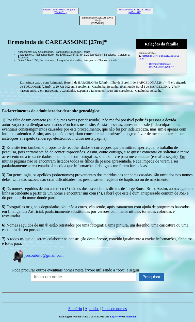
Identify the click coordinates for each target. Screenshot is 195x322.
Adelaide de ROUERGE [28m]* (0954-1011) (134, 11)
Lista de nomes (114, 309)
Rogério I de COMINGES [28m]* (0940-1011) (60, 11)
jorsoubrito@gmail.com (37, 255)
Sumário (75, 309)
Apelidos (92, 309)
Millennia (130, 316)
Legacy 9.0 (116, 316)
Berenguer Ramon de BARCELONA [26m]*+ (161, 65)
